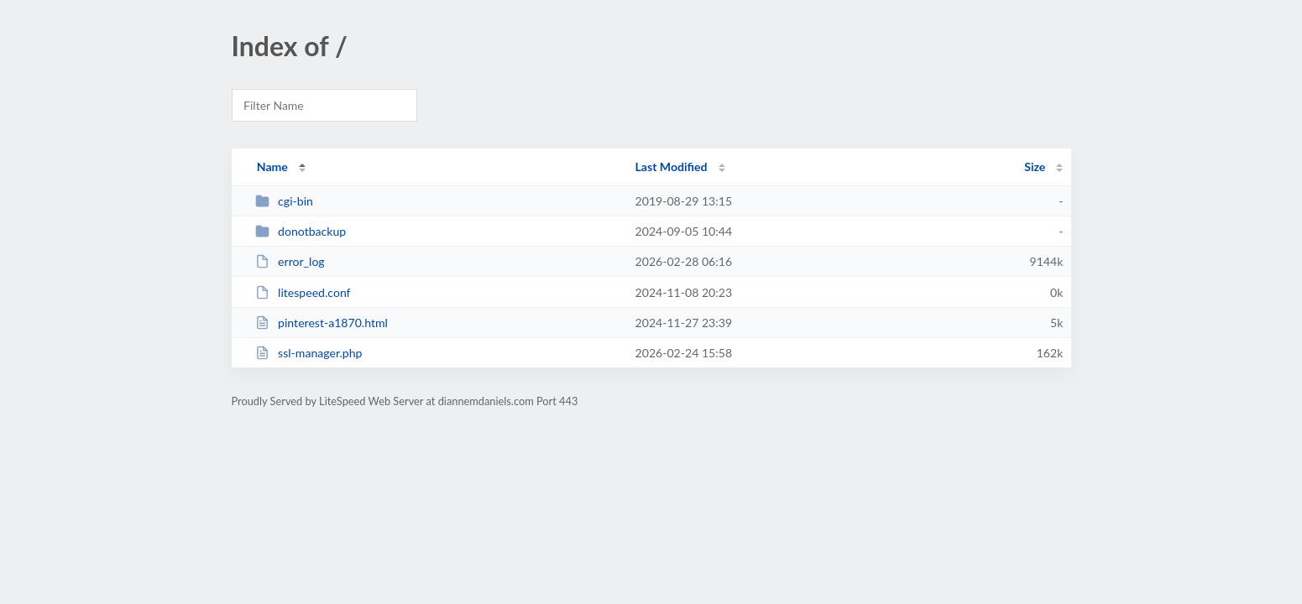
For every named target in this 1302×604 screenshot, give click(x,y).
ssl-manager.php (309, 353)
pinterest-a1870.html (321, 322)
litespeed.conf (303, 292)
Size (1034, 166)
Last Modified (671, 166)
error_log (290, 261)
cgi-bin (284, 201)
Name (272, 166)
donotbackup (301, 231)
